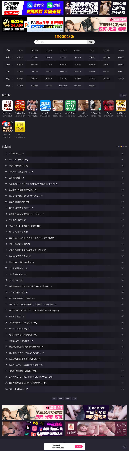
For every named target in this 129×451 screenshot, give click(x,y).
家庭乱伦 (34, 78)
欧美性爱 (63, 64)
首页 (54, 398)
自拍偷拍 (34, 57)
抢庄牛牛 (121, 50)
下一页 (68, 398)
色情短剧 (92, 86)
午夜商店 (34, 86)
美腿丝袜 (77, 71)
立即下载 (78, 446)
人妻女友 (49, 78)
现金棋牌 (106, 50)
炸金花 (92, 50)
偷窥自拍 (20, 71)
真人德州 (34, 50)
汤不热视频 (63, 86)
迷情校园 (77, 78)
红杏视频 (77, 86)
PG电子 (20, 50)
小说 (8, 78)
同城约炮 (20, 86)
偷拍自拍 (34, 64)
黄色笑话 (106, 78)
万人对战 (49, 50)
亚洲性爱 (20, 64)
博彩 (8, 50)
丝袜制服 (92, 57)
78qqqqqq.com (64, 37)
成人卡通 (49, 64)
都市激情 (20, 78)
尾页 (74, 398)
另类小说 (92, 78)
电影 (8, 64)
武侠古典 (63, 78)
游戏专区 (63, 50)
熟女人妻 (77, 57)
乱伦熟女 (106, 64)
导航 (8, 85)
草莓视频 (49, 86)
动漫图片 (63, 71)
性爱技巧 (121, 78)
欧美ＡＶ (49, 57)
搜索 (90, 42)
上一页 (61, 398)
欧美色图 (49, 71)
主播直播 (106, 57)
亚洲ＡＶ (20, 57)
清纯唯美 (92, 71)
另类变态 (121, 64)
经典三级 (92, 64)
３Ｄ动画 (63, 57)
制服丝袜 (77, 64)
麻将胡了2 (77, 50)
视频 (8, 57)
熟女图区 (106, 71)
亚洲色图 (34, 71)
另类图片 (121, 71)
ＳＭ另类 (121, 57)
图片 (8, 71)
